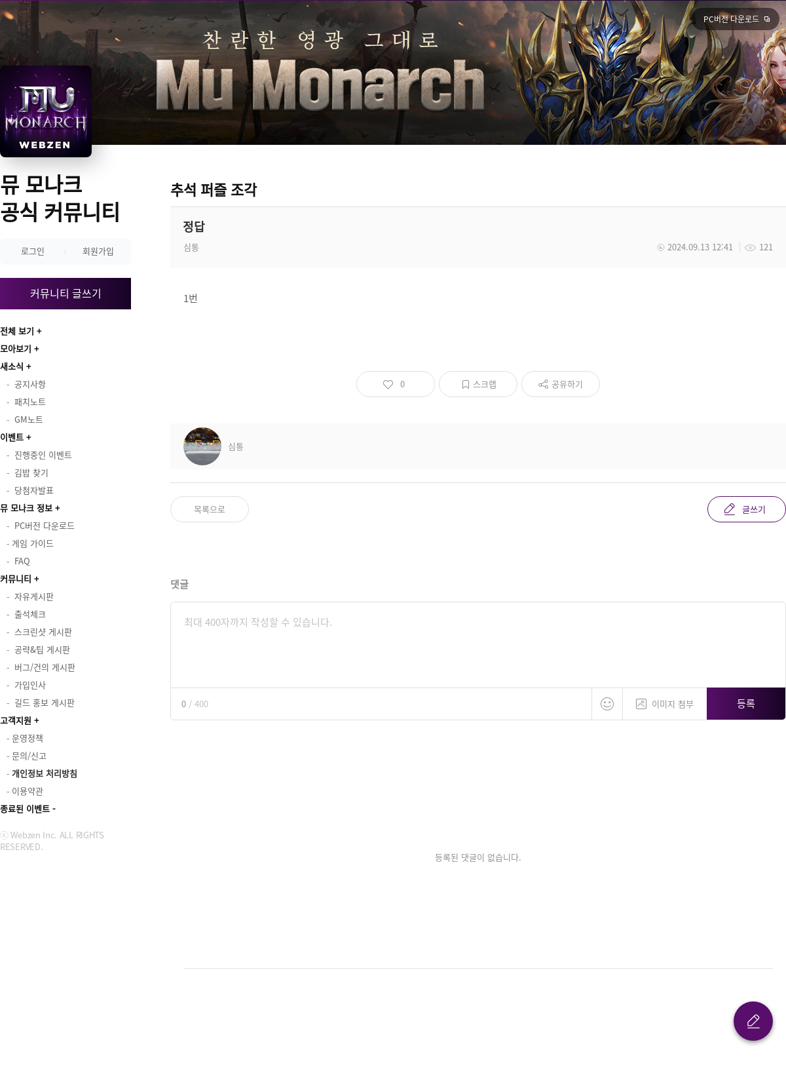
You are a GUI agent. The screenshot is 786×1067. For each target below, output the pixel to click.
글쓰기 (754, 509)
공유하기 (567, 384)
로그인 (33, 250)
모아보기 (15, 348)
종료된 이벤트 (25, 808)
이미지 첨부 (665, 699)
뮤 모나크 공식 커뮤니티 (60, 197)
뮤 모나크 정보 (26, 507)
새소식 (12, 366)
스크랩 (484, 384)
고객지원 (15, 720)
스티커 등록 (607, 704)
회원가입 (98, 250)
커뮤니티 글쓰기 (66, 293)
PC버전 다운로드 (731, 19)
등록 (746, 703)
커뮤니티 (15, 578)
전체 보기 (17, 330)
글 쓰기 (753, 1021)
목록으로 (209, 509)
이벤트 (12, 437)
